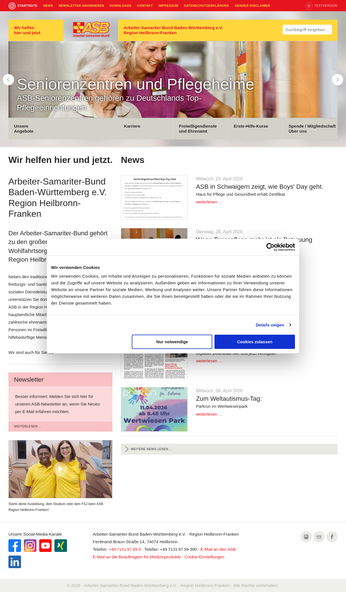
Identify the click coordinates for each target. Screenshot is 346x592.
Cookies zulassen (255, 341)
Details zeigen (270, 325)
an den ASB (218, 549)
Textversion (326, 5)
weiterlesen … (28, 426)
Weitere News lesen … (151, 449)
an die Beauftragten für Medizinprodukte (137, 556)
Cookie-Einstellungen (204, 556)
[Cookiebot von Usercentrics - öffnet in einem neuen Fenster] (270, 247)
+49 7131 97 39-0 (125, 549)
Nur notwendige (172, 341)
